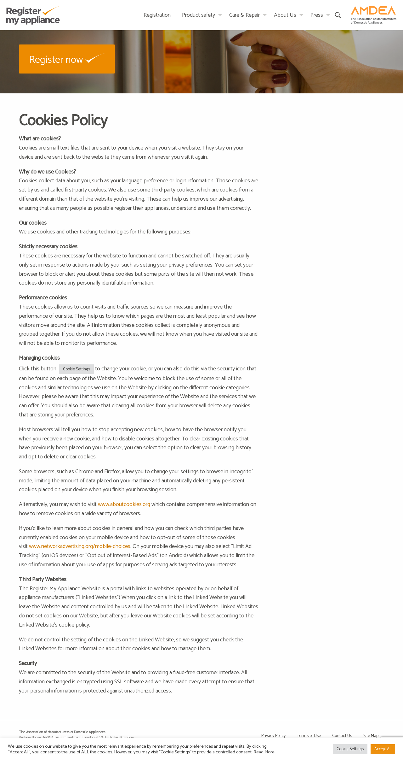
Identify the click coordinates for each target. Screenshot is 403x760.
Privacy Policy (273, 735)
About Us (285, 15)
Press (316, 15)
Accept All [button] (382, 749)
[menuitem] (157, 15)
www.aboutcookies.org (124, 504)
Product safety (198, 15)
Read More (264, 752)
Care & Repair (244, 15)
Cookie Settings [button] (76, 369)
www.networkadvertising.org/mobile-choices (79, 546)
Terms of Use (309, 735)
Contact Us (342, 735)
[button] (67, 58)
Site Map (370, 735)
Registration (157, 15)
